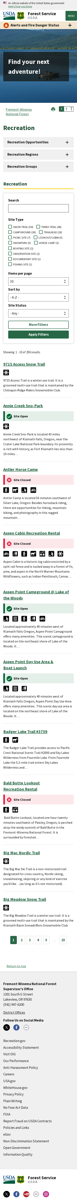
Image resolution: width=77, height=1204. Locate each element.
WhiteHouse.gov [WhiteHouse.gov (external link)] (15, 1087)
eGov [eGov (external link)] (7, 1134)
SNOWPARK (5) (22, 243)
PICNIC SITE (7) (21, 237)
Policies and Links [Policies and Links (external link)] (16, 1127)
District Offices (14, 1012)
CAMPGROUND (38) (24, 232)
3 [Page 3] (30, 940)
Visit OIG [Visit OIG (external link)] (9, 1054)
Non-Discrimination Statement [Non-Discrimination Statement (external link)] (26, 1141)
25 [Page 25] (63, 940)
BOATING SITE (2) (23, 248)
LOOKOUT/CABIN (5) (50, 237)
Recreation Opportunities (27, 142)
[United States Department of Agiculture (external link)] (10, 16)
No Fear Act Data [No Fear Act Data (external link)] (15, 1107)
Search (13, 200)
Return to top (16, 966)
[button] (53, 109)
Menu (71, 16)
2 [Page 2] (22, 940)
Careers (8, 1074)
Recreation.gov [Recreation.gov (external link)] (14, 1041)
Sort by (14, 289)
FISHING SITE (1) (22, 264)
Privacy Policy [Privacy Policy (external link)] (13, 1094)
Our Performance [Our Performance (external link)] (16, 1061)
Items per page (20, 273)
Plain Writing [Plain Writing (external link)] (12, 1101)
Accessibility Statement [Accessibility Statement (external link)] (21, 1047)
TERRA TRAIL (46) (51, 227)
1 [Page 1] (13, 940)
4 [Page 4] (38, 940)
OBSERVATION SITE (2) (26, 254)
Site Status (17, 305)
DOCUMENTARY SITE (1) (27, 259)
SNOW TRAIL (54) (23, 227)
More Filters (38, 324)
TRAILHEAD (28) (53, 232)
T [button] (62, 109)
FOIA (6, 1114)
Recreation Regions (22, 154)
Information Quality (17, 1154)
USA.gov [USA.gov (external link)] (9, 1081)
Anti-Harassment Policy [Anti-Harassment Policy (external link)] (20, 1067)
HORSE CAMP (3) (49, 243)
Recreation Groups (22, 166)
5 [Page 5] (46, 940)
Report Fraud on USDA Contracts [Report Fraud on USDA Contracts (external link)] (27, 1121)
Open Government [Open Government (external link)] (16, 1147)
